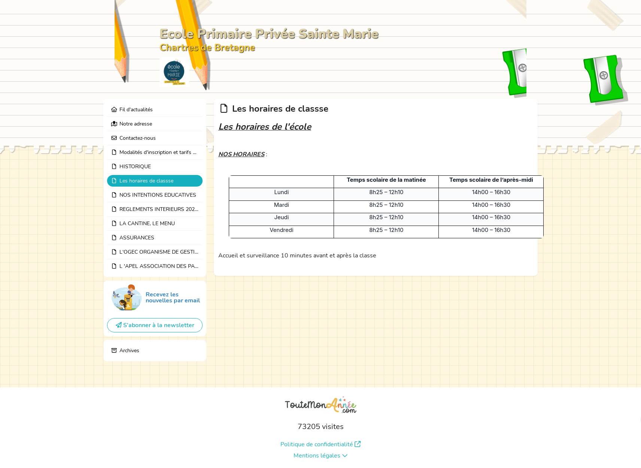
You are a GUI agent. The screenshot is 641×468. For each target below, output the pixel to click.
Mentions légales (321, 456)
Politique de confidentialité (320, 444)
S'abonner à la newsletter (155, 325)
